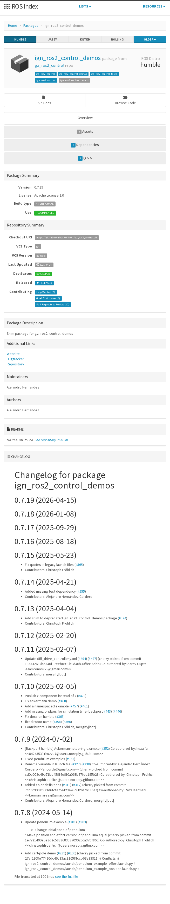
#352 (105, 748)
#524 (122, 618)
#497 (92, 658)
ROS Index (21, 6)
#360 (67, 721)
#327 (76, 764)
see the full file (66, 876)
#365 (60, 716)
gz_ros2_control (49, 65)
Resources (154, 6)
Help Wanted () (45, 292)
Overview (85, 117)
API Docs (44, 100)
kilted (85, 39)
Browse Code (125, 100)
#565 (79, 564)
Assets (85, 131)
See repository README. (52, 440)
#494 (82, 658)
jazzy (52, 39)
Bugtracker (15, 359)
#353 (70, 758)
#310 (66, 784)
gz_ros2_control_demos (73, 74)
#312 (76, 784)
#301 (72, 822)
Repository (15, 364)
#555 (81, 591)
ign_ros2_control (46, 80)
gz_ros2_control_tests (104, 74)
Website (13, 353)
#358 (57, 721)
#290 (71, 853)
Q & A (85, 158)
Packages (30, 25)
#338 (86, 764)
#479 (81, 695)
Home (12, 25)
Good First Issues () (48, 298)
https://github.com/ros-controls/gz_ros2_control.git (66, 237)
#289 (61, 853)
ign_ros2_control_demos (68, 58)
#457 (74, 706)
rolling (117, 39)
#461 (84, 706)
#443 (107, 711)
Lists (85, 6)
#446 (117, 711)
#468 (62, 701)
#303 (82, 822)
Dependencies (85, 145)
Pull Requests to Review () (52, 304)
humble (20, 39)
